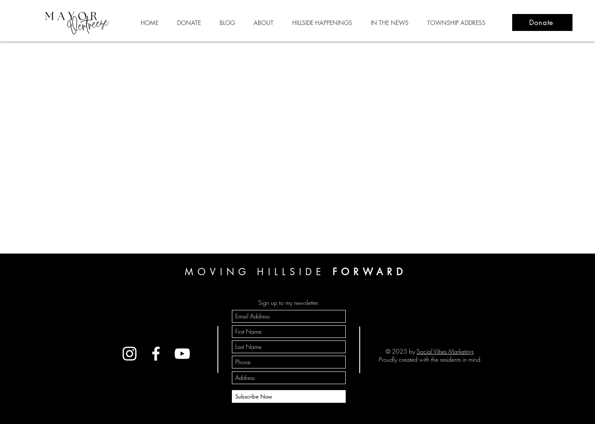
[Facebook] (156, 353)
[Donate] (542, 22)
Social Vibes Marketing (445, 351)
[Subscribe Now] (289, 396)
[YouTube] (182, 353)
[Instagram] (129, 353)
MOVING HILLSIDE (296, 272)
